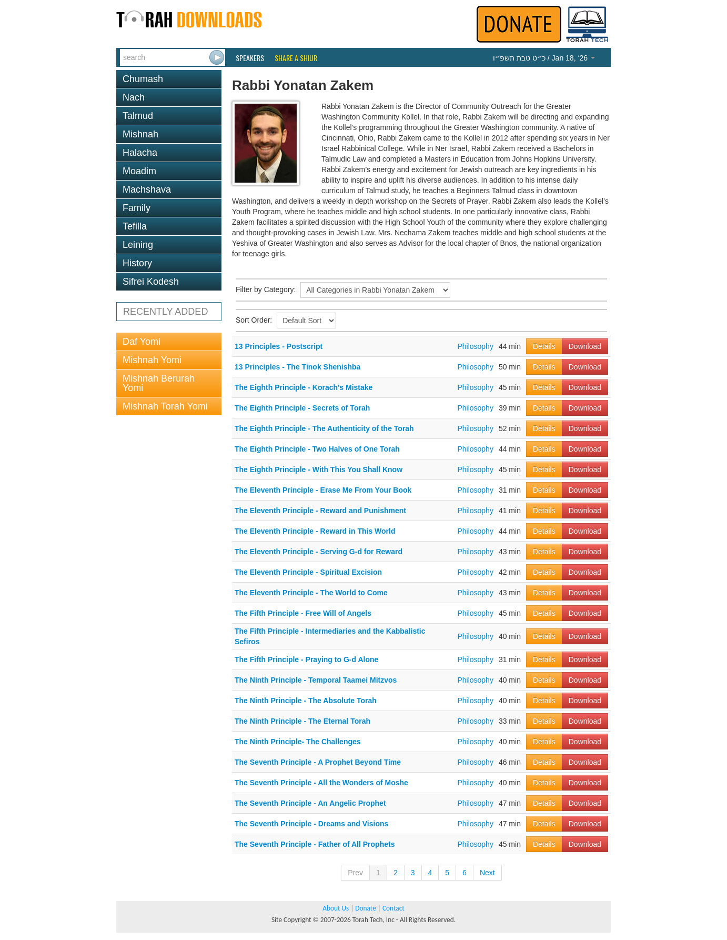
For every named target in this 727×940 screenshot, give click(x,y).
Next (487, 872)
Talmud (138, 116)
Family (136, 208)
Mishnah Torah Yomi (165, 406)
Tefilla (135, 226)
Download (585, 346)
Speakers (250, 58)
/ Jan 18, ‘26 (544, 58)
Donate (365, 908)
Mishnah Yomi (152, 360)
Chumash (143, 79)
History (137, 263)
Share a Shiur (296, 58)
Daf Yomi (141, 341)
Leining (138, 244)
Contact (393, 908)
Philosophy (475, 346)
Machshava (147, 189)
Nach (134, 97)
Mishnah (140, 134)
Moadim (139, 171)
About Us (335, 908)
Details (544, 346)
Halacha (140, 152)
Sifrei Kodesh (151, 281)
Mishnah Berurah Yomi (159, 383)
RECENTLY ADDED (165, 311)
